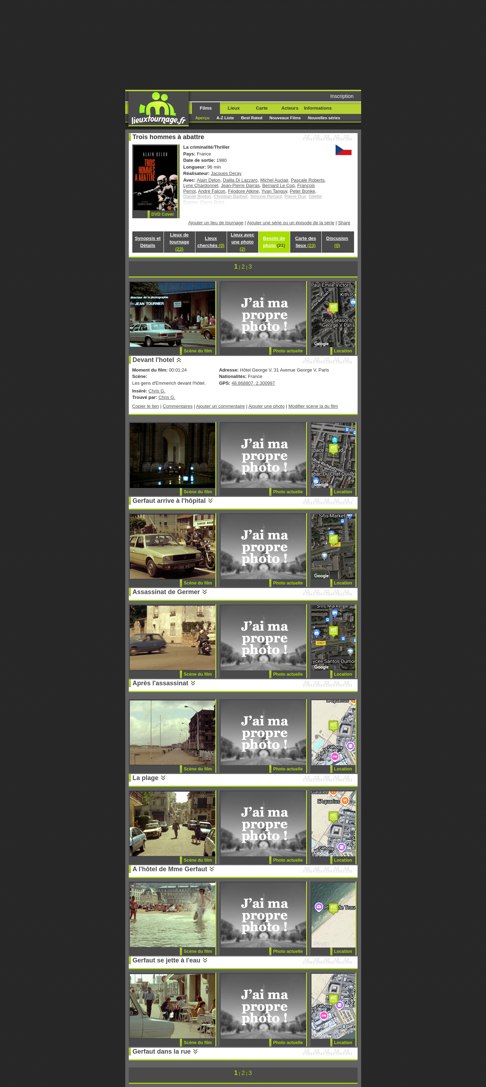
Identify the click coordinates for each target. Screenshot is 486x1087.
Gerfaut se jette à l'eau (166, 960)
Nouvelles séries (324, 118)
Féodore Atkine (243, 191)
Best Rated (251, 118)
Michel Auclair (274, 180)
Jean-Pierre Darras (240, 185)
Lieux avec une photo (242, 242)
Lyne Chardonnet (201, 185)
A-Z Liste (225, 118)
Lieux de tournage (179, 242)
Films (206, 108)
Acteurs (289, 108)
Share (344, 222)
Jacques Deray (226, 173)
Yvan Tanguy (274, 191)
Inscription (342, 96)
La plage (146, 777)
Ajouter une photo (266, 406)
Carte (261, 108)
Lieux (234, 108)
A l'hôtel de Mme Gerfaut (170, 869)
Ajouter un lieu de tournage (216, 222)
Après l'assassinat (160, 683)
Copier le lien (145, 406)
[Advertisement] (297, 44)
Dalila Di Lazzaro (240, 180)
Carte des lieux (305, 242)
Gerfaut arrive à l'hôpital (169, 500)
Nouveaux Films (285, 118)
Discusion (337, 242)
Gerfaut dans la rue (162, 1051)
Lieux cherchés (210, 242)
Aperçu (202, 118)
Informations (318, 108)
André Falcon (211, 191)
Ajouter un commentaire (220, 406)
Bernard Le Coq (278, 185)
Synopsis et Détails (148, 242)
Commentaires (178, 406)
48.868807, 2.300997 (253, 383)
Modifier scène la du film (313, 406)
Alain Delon (208, 180)
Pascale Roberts (308, 180)
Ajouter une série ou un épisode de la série (290, 222)
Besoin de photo (274, 242)
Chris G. (157, 391)
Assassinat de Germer (166, 591)
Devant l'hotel (153, 359)
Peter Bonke (302, 191)
